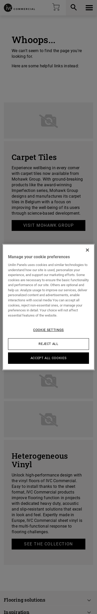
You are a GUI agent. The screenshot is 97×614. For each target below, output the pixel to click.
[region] (48, 307)
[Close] (87, 250)
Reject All (48, 344)
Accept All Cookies (49, 358)
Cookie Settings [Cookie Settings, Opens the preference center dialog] (48, 330)
